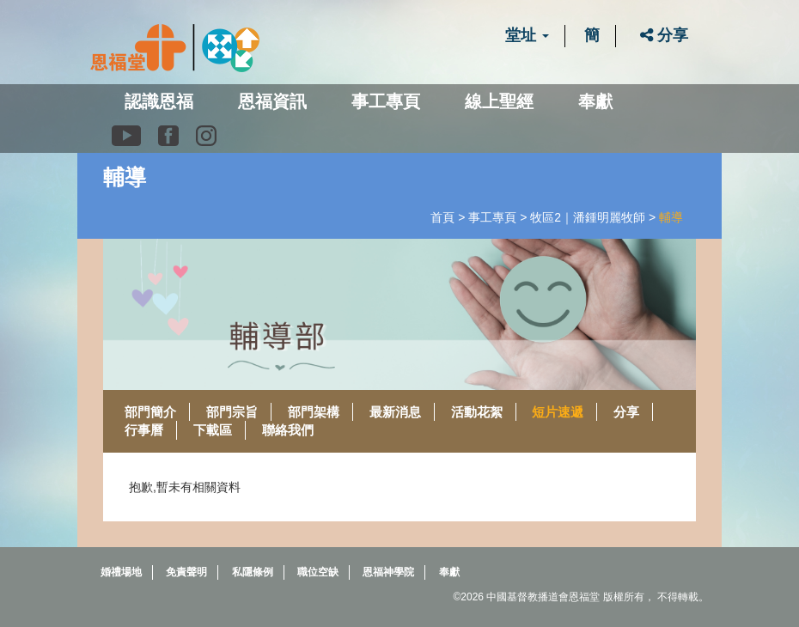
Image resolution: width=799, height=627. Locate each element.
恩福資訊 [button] (272, 101)
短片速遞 (557, 412)
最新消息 (395, 412)
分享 (664, 35)
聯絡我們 (288, 430)
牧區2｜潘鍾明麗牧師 (587, 217)
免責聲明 (186, 572)
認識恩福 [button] (159, 101)
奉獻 (595, 101)
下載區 (212, 430)
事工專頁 (492, 217)
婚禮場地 (121, 572)
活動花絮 (477, 412)
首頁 (442, 217)
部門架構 (313, 412)
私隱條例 (252, 572)
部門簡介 (150, 412)
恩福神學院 (388, 572)
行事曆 (144, 430)
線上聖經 (499, 101)
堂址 (527, 35)
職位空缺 (318, 572)
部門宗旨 (232, 412)
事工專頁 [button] (385, 101)
